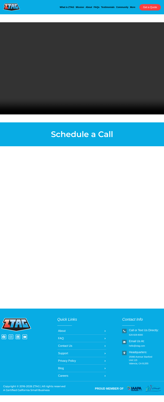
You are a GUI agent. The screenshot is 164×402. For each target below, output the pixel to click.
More (32, 14)
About (68, 7)
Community (116, 7)
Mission (54, 7)
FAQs (81, 7)
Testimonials (97, 7)
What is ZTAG (37, 7)
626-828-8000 (136, 341)
